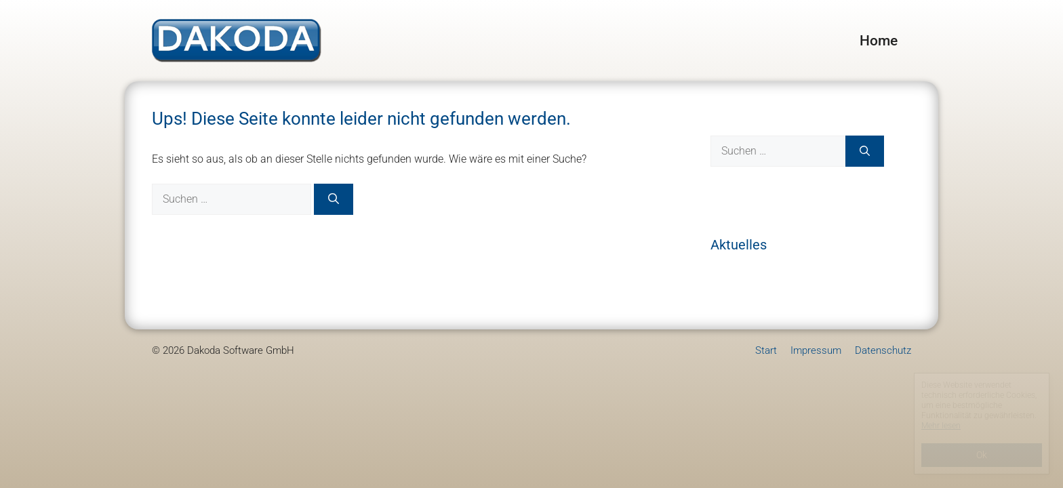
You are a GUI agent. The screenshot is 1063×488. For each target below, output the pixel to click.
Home (879, 41)
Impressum (815, 350)
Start (766, 350)
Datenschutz (883, 350)
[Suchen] (333, 199)
